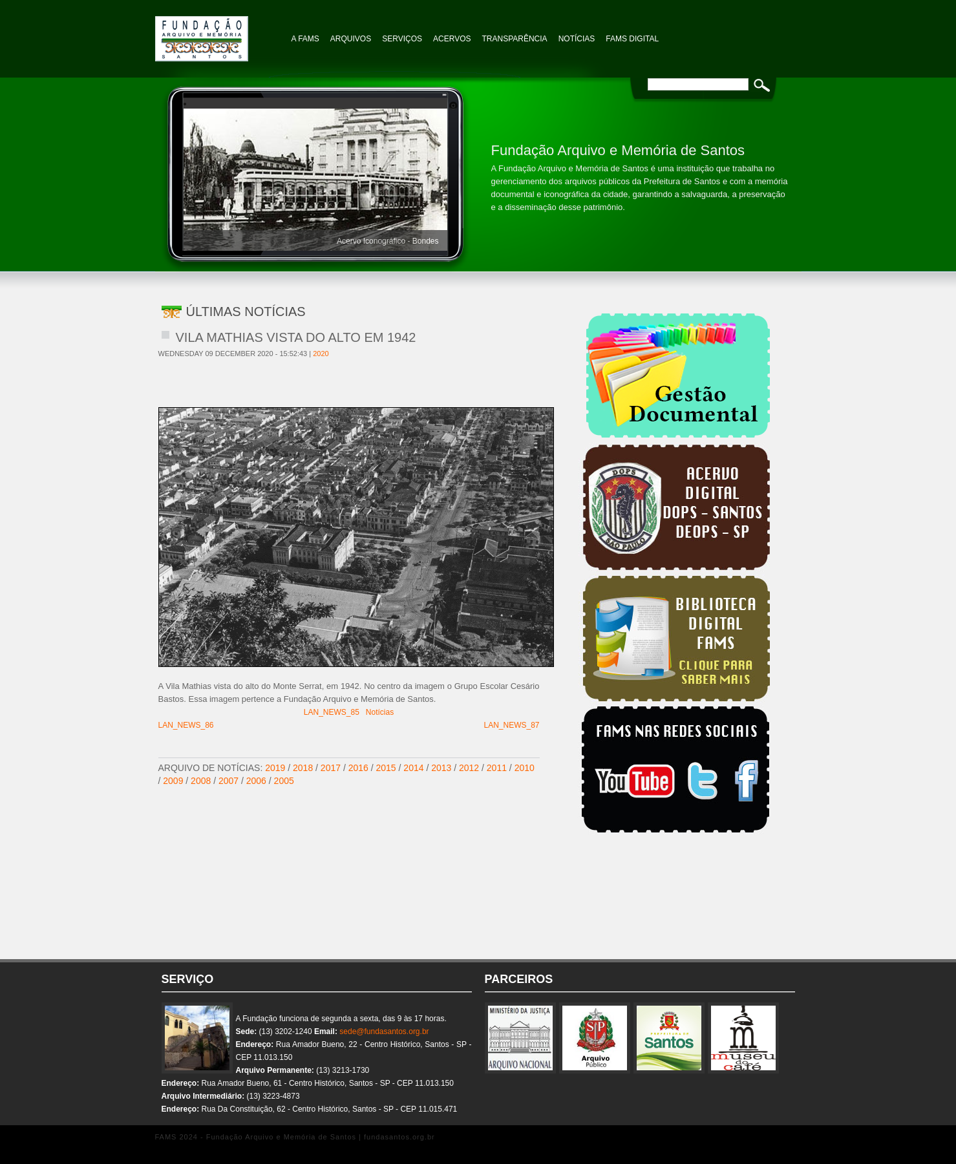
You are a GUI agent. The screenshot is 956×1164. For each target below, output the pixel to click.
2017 (331, 768)
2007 (228, 781)
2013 (441, 768)
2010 (525, 768)
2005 (284, 781)
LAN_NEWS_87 (511, 725)
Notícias (380, 712)
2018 (303, 768)
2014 (413, 768)
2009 (173, 781)
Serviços (402, 38)
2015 (386, 768)
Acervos (452, 38)
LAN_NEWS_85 (331, 712)
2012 (469, 768)
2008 (201, 781)
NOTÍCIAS (576, 38)
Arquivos (350, 38)
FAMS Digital (632, 38)
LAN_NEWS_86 (186, 725)
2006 (256, 781)
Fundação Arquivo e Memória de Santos (219, 32)
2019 (275, 768)
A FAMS (305, 38)
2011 (497, 768)
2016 (358, 768)
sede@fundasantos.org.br (384, 1031)
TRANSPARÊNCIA (514, 38)
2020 (320, 353)
